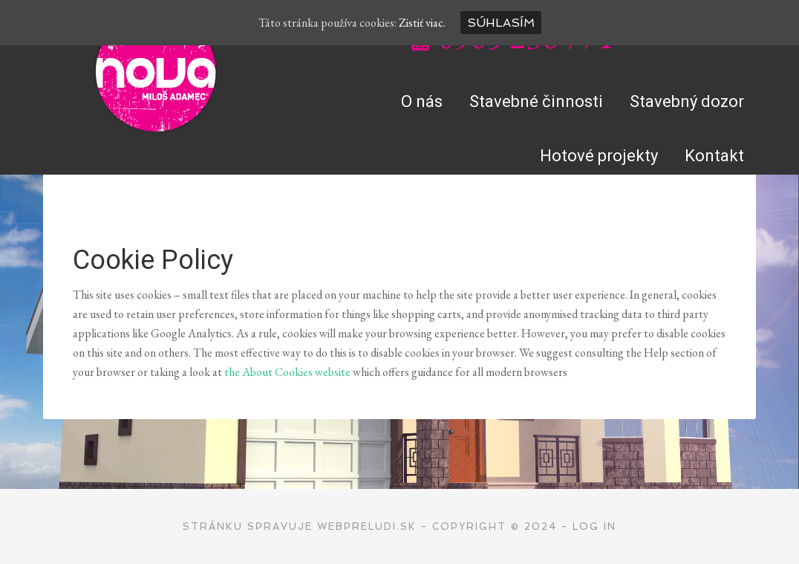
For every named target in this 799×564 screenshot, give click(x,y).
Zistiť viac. (422, 22)
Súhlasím (501, 23)
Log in (594, 526)
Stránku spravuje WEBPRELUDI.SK (300, 526)
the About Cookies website (287, 372)
